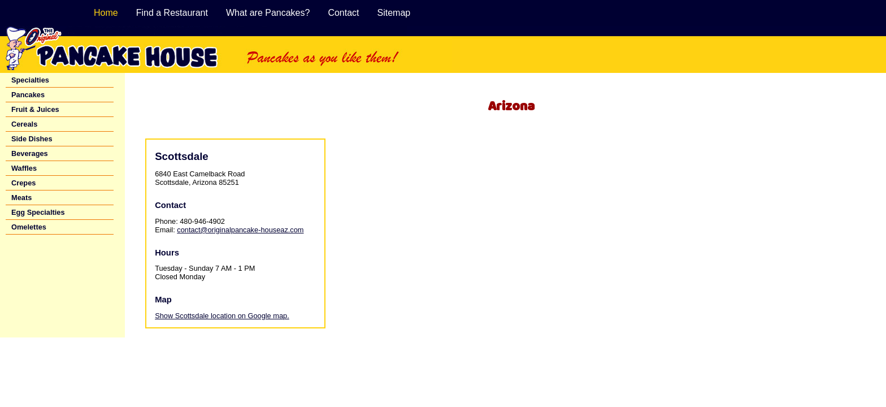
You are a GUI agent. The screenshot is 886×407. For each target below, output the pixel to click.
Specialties (30, 80)
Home (106, 13)
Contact (343, 13)
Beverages (29, 153)
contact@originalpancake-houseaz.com (240, 230)
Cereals (24, 124)
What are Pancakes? (268, 13)
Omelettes (28, 227)
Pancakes (28, 94)
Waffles (24, 168)
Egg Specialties (38, 212)
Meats (21, 197)
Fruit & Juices (35, 109)
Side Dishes (32, 139)
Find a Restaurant (172, 13)
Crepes (23, 183)
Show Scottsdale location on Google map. (222, 315)
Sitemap (394, 13)
